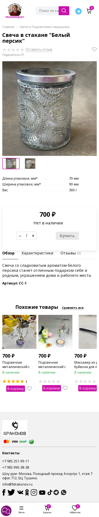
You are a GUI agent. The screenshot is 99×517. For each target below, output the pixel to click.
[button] (6, 511)
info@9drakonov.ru (17, 484)
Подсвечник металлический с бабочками (16, 366)
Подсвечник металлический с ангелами (52, 366)
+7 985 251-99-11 (15, 461)
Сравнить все (73, 307)
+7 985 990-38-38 (15, 467)
